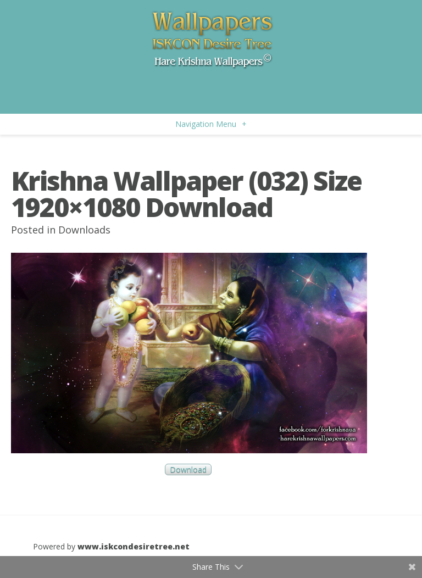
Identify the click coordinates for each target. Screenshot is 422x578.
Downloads (84, 229)
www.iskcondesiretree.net (133, 546)
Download (188, 469)
